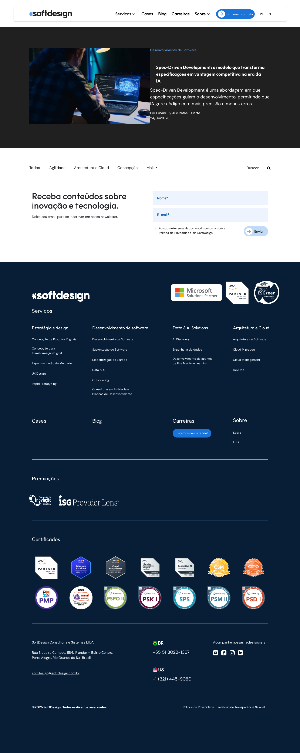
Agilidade (57, 167)
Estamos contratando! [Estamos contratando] (192, 433)
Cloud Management (246, 360)
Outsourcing (100, 380)
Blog (161, 13)
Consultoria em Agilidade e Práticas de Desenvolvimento (112, 391)
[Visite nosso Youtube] (215, 652)
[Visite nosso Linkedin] (240, 652)
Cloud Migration (244, 349)
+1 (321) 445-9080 (172, 679)
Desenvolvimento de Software (173, 50)
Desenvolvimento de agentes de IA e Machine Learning (192, 361)
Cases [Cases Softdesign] (39, 421)
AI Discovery (181, 339)
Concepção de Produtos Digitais (54, 339)
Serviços (122, 13)
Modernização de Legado (109, 360)
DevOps (238, 370)
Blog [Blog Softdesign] (97, 421)
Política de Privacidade (176, 233)
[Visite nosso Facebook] (223, 652)
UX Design (39, 373)
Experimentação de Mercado (52, 363)
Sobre (200, 13)
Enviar (259, 231)
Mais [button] (150, 167)
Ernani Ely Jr (165, 113)
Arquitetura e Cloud (91, 167)
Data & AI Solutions (190, 327)
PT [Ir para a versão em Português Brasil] (262, 14)
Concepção (127, 167)
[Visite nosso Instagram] (232, 652)
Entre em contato (235, 14)
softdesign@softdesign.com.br (56, 673)
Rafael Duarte (189, 113)
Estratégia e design (50, 327)
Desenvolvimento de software (120, 327)
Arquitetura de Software (249, 339)
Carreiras (180, 13)
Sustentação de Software (109, 349)
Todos (34, 167)
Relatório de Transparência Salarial (241, 707)
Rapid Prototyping (44, 384)
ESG (236, 442)
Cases (146, 13)
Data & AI (98, 370)
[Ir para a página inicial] (50, 14)
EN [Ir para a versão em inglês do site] (269, 14)
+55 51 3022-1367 (171, 652)
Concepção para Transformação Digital (47, 351)
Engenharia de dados (187, 349)
